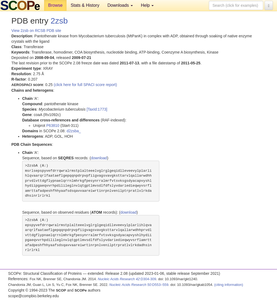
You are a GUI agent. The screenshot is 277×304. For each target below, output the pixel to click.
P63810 (52, 125)
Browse (55, 5)
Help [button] (147, 5)
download (99, 158)
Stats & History (85, 5)
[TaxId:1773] (97, 109)
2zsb (59, 20)
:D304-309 (127, 279)
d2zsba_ (74, 131)
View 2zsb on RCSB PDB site (36, 30)
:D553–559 (139, 285)
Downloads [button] (120, 5)
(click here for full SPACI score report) (85, 84)
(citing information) (228, 285)
